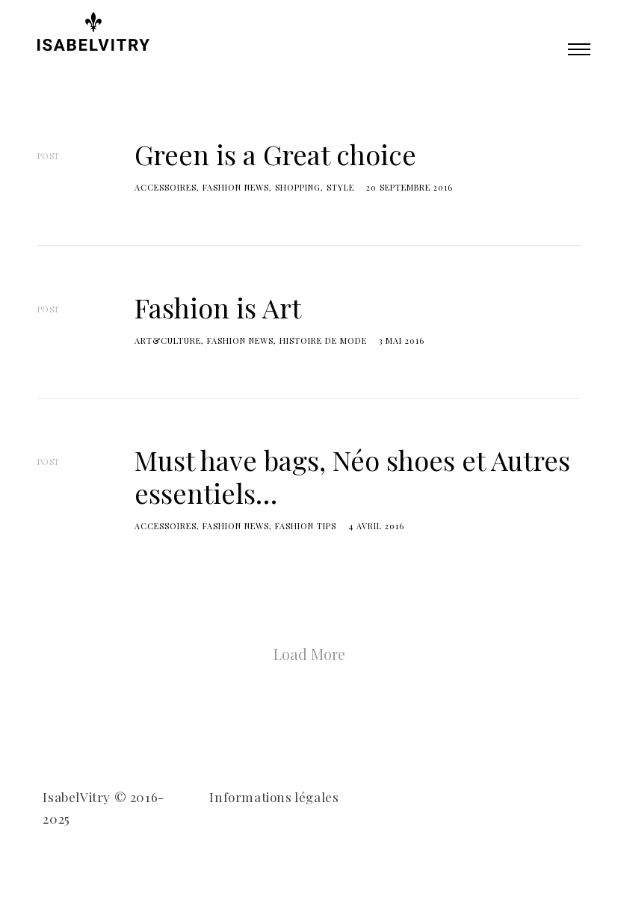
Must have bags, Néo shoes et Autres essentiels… (352, 476)
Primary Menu (579, 49)
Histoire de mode (323, 340)
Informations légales (274, 797)
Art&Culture (168, 340)
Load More (309, 654)
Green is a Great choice (275, 154)
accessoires (166, 187)
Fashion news (236, 187)
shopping (298, 187)
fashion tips (305, 525)
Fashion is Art (218, 307)
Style (340, 187)
